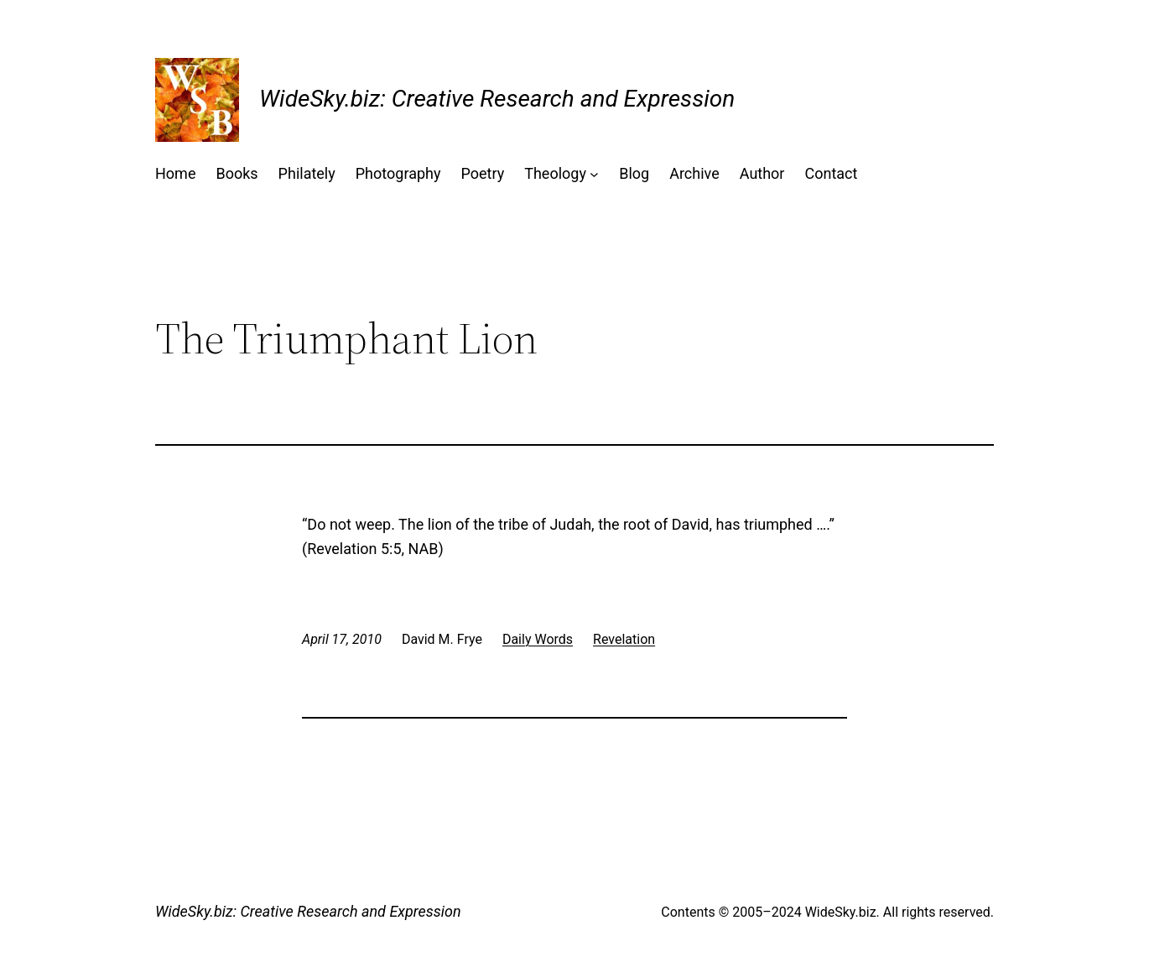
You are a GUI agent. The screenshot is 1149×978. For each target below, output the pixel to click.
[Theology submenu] (594, 174)
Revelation (624, 639)
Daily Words (537, 639)
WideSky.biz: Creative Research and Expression (497, 98)
